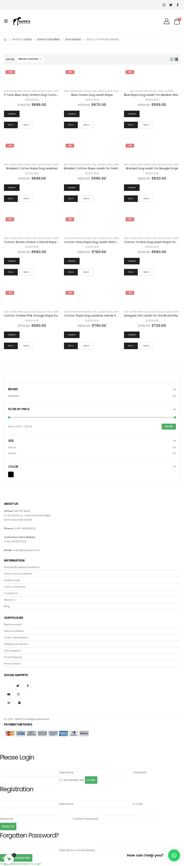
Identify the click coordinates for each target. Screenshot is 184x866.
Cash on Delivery (14, 586)
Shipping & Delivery (16, 644)
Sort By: (10, 59)
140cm (12, 453)
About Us (9, 599)
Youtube (9, 694)
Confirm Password (85, 819)
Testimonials (12, 580)
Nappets (57, 91)
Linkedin (9, 703)
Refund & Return (14, 631)
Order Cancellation (16, 637)
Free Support (12, 650)
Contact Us (11, 593)
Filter (169, 426)
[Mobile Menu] (7, 21)
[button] (174, 855)
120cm (12, 447)
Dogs (49, 91)
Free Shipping (13, 657)
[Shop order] (30, 59)
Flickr (19, 703)
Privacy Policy (12, 663)
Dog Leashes (39, 91)
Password (139, 772)
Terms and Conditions (18, 573)
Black (13, 474)
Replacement (13, 624)
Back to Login (32, 864)
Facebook (28, 686)
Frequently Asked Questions (21, 567)
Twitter (18, 686)
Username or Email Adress (77, 850)
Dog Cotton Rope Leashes (17, 91)
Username (66, 772)
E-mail (137, 804)
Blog (7, 606)
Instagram (18, 694)
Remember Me (71, 780)
